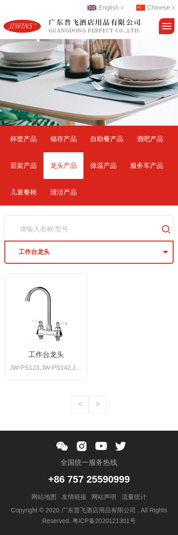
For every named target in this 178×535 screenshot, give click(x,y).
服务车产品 (146, 165)
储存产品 (63, 139)
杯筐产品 (23, 139)
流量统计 (134, 496)
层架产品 (23, 165)
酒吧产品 (150, 139)
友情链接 (74, 496)
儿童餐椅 (23, 192)
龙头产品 (63, 165)
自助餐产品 (106, 139)
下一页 (98, 404)
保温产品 (103, 165)
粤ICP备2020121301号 (104, 520)
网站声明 (103, 496)
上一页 (80, 404)
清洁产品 (63, 192)
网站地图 (44, 496)
